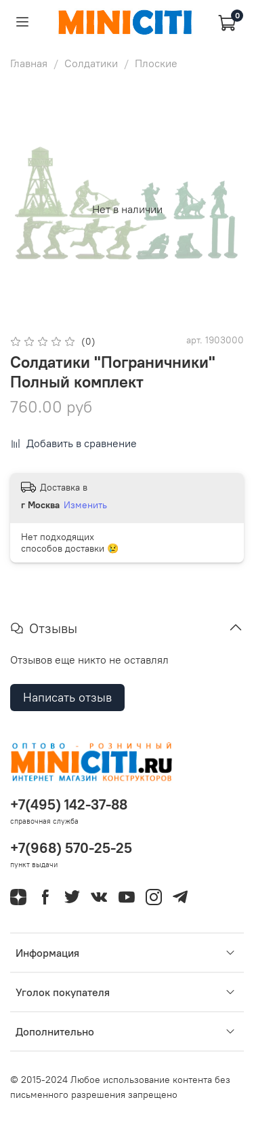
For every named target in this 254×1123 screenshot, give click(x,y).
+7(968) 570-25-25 (71, 848)
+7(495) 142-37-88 (68, 804)
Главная (28, 63)
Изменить (85, 505)
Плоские (156, 63)
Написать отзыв (67, 697)
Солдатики (91, 63)
